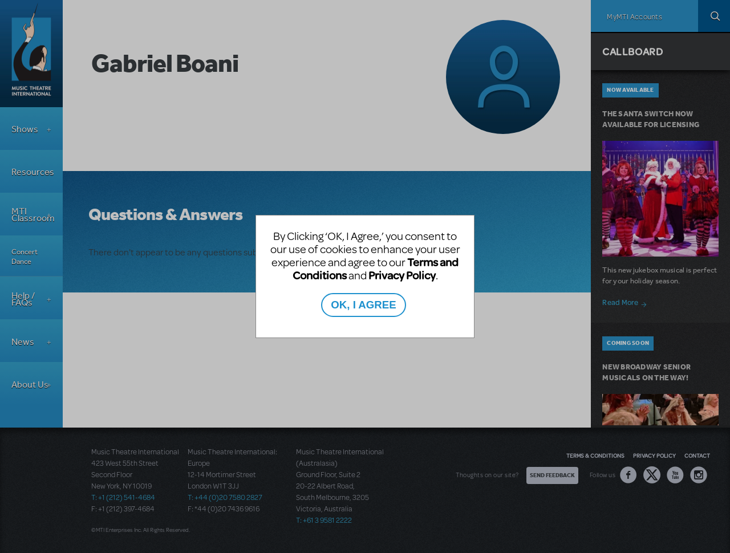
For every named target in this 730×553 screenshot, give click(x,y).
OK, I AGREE (363, 305)
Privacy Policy (402, 275)
